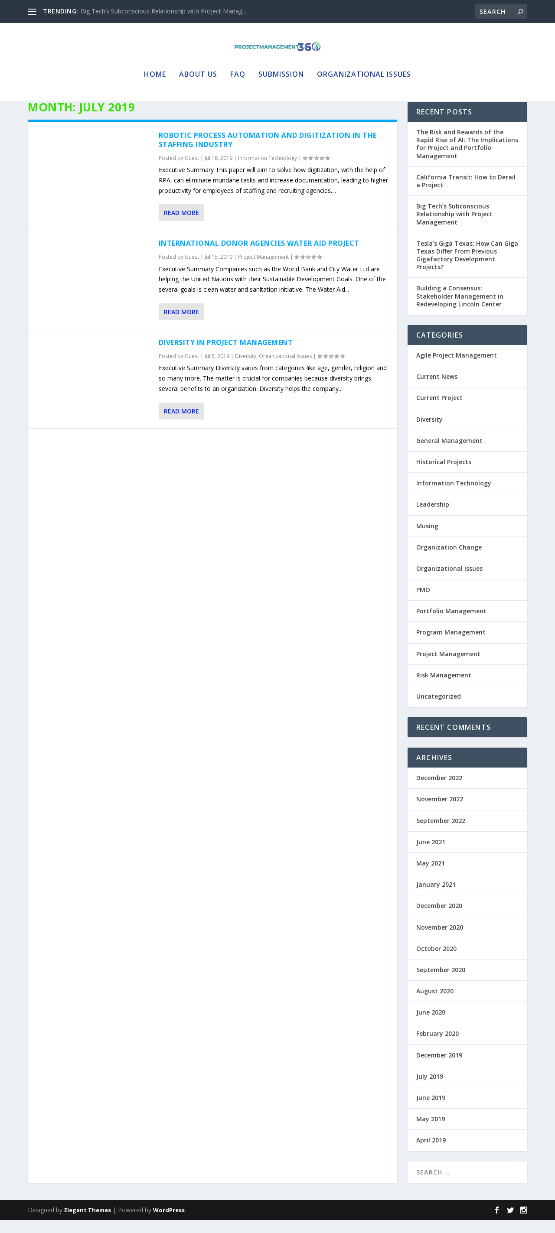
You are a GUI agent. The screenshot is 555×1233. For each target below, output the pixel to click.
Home (155, 71)
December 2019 (439, 1068)
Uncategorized (438, 709)
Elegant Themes (87, 1223)
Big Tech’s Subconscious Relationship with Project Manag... (163, 11)
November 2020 (439, 940)
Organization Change (449, 560)
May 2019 (430, 1132)
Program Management (451, 645)
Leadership (432, 517)
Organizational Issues (364, 71)
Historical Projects (443, 475)
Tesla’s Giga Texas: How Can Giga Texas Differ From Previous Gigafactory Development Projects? (467, 268)
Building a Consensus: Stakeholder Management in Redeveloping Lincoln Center (459, 309)
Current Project (439, 411)
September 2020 (440, 983)
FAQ (237, 71)
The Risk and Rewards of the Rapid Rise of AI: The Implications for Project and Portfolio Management (467, 157)
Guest (192, 171)
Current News (436, 389)
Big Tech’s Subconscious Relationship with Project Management (454, 227)
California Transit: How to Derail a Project (466, 194)
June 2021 (430, 855)
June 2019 (430, 1110)
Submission (281, 71)
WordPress (169, 1223)
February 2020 (437, 1046)
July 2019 (429, 1089)
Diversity (245, 369)
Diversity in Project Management (226, 355)
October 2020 (436, 961)
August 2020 (435, 1004)
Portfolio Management (451, 624)
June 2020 (430, 1025)
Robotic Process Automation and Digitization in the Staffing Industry (268, 152)
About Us (198, 71)
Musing (427, 539)
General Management (449, 453)
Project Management (263, 269)
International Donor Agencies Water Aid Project (259, 256)
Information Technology (267, 171)
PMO (423, 603)
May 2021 (430, 876)
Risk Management (443, 688)
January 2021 (436, 897)
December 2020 (439, 918)
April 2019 (431, 1153)
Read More (181, 225)
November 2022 (439, 812)
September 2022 (440, 834)
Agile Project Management (456, 368)
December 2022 (439, 791)
